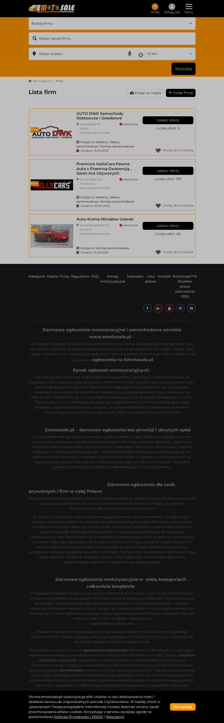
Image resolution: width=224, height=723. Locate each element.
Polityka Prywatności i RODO (78, 717)
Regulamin (115, 717)
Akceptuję (183, 707)
